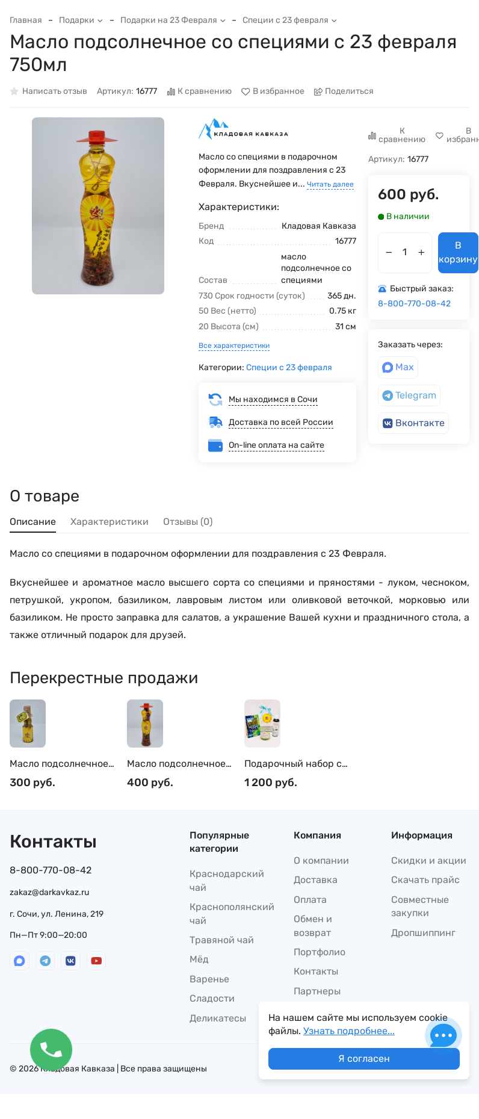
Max (398, 367)
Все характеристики (234, 345)
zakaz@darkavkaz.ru (49, 892)
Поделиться (344, 91)
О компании (321, 860)
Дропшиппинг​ (423, 932)
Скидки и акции (428, 860)
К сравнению (199, 91)
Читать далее (330, 184)
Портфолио (319, 952)
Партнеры (317, 991)
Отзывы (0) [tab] (187, 521)
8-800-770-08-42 (414, 304)
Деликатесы (218, 1018)
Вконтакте (413, 423)
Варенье (209, 979)
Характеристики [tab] (109, 521)
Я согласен (364, 1058)
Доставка (316, 879)
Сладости (212, 998)
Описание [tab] (33, 521)
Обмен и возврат (313, 925)
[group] (98, 205)
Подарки (81, 20)
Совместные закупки (420, 906)
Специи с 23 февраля (290, 20)
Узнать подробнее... (349, 1031)
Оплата (310, 899)
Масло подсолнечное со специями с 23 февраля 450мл (176, 764)
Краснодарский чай (227, 880)
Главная (26, 20)
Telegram (409, 395)
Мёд (199, 959)
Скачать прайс (425, 879)
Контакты (316, 971)
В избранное (272, 91)
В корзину (458, 252)
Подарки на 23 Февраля (173, 20)
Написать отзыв (48, 91)
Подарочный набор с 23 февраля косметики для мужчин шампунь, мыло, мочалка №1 (297, 764)
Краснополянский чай (232, 913)
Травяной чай (222, 940)
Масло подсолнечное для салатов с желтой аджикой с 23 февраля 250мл (63, 764)
